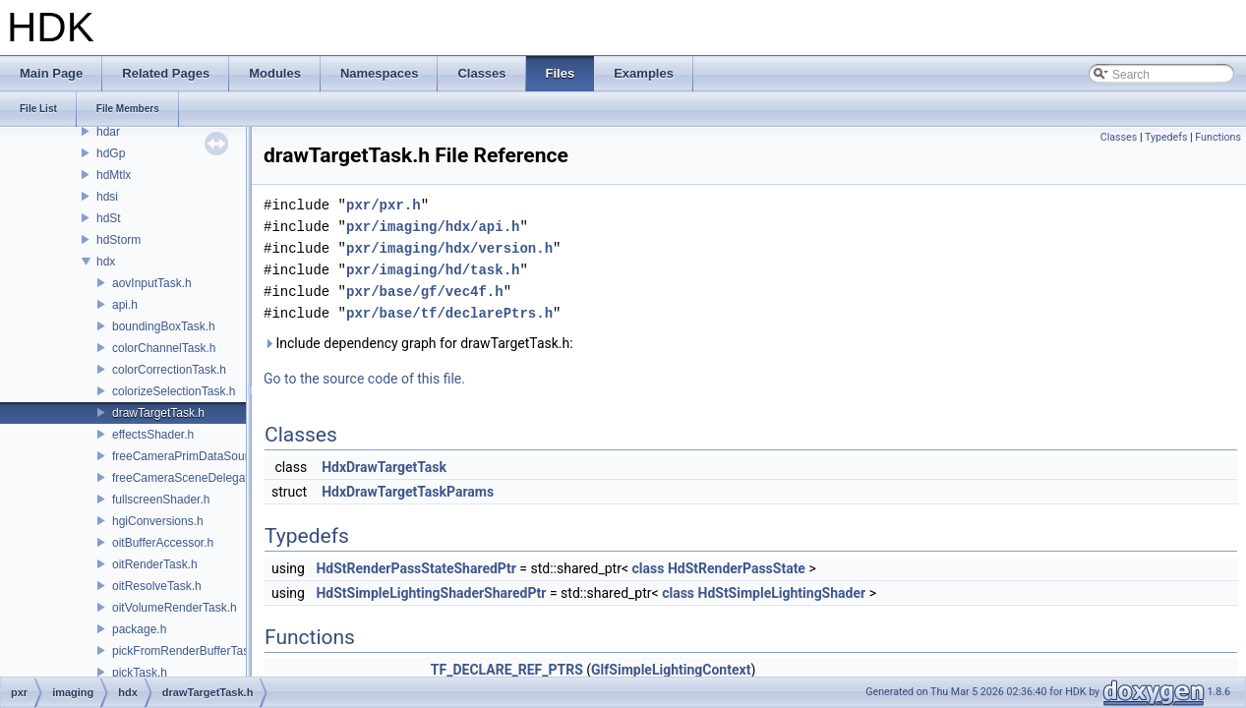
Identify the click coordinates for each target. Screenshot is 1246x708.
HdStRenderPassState (736, 568)
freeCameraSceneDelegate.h (188, 478)
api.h (125, 305)
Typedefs (1166, 137)
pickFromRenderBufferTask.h (188, 651)
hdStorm (118, 240)
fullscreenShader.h (160, 499)
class (648, 568)
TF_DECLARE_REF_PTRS (507, 670)
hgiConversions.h (158, 521)
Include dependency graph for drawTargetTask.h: (418, 343)
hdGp (110, 153)
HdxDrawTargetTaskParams (408, 492)
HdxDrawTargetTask (384, 467)
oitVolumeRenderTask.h (174, 608)
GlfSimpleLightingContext (670, 670)
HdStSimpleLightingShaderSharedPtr (431, 593)
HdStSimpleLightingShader (782, 593)
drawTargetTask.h (158, 413)
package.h (139, 629)
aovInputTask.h (152, 283)
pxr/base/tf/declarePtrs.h (449, 313)
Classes (1118, 137)
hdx (105, 261)
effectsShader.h (153, 435)
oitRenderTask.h (155, 564)
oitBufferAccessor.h (162, 543)
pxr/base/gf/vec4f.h (425, 291)
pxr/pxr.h (383, 205)
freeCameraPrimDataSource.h (191, 456)
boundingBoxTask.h (163, 326)
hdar (108, 132)
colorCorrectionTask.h (169, 370)
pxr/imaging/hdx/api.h (432, 226)
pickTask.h (139, 672)
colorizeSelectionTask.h (173, 391)
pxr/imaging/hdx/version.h (449, 248)
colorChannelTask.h (163, 348)
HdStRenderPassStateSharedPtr (415, 568)
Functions (1218, 137)
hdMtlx (113, 175)
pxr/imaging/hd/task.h (432, 270)
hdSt (108, 218)
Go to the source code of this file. (364, 378)
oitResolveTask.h (157, 586)
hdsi (107, 197)
